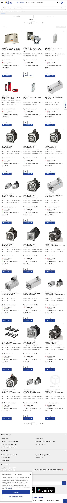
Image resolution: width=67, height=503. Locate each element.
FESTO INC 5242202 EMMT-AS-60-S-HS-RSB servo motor (11, 294)
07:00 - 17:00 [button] (29, 2)
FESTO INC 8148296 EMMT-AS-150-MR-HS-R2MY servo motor (54, 196)
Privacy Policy (39, 438)
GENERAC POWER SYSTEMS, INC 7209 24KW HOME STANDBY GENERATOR (11, 49)
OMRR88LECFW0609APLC (9, 341)
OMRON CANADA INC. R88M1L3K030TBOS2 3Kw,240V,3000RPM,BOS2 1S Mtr (53, 148)
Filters (16, 16)
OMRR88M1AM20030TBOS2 (53, 390)
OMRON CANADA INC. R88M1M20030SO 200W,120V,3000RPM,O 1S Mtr (31, 344)
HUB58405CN (27, 47)
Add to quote (28, 75)
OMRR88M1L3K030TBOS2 (52, 145)
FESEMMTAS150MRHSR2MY (52, 194)
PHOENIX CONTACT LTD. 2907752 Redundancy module (32, 98)
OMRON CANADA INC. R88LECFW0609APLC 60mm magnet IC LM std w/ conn (11, 344)
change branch (39, 2)
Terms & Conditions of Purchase (45, 441)
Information (33, 435)
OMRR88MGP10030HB (8, 194)
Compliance (4, 438)
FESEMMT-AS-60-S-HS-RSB (9, 292)
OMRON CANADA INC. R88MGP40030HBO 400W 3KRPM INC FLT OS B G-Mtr (55, 295)
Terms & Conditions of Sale (9, 441)
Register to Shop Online (42, 455)
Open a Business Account (9, 455)
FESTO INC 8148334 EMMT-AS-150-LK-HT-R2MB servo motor (33, 294)
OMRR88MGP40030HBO (52, 292)
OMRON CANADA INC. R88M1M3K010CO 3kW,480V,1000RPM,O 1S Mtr (30, 197)
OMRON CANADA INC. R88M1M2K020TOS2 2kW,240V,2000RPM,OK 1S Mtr (31, 148)
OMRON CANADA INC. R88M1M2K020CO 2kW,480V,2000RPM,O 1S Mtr (9, 148)
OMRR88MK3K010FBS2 (51, 243)
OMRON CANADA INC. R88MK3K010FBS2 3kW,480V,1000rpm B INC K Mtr (55, 246)
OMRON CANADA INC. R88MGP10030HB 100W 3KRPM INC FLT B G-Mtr (11, 197)
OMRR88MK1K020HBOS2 (52, 341)
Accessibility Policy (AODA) (9, 447)
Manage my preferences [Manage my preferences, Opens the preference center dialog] (16, 496)
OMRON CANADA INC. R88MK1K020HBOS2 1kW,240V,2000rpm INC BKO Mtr (53, 344)
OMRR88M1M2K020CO (8, 145)
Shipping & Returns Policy (9, 444)
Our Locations (5, 457)
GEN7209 (4, 47)
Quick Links (33, 451)
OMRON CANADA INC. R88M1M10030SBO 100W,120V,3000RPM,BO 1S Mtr (31, 246)
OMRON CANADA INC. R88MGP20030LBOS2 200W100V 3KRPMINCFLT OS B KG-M (31, 393)
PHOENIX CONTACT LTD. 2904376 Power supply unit (54, 49)
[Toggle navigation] (2, 2)
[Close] (30, 474)
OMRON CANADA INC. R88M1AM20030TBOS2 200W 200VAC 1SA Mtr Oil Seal (55, 393)
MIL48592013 (5, 96)
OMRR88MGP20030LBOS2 (30, 390)
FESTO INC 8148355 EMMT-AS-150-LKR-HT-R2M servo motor (54, 98)
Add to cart (6, 75)
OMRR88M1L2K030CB (8, 243)
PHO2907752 (27, 96)
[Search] (33, 8)
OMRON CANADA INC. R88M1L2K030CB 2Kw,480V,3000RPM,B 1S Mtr (9, 246)
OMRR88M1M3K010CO (29, 194)
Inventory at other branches (11, 65)
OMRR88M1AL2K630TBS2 (8, 390)
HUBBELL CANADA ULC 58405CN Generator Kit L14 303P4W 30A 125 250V (32, 50)
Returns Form (39, 457)
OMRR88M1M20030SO (29, 341)
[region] (16, 487)
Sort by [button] (49, 16)
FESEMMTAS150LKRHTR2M (52, 96)
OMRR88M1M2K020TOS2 (30, 145)
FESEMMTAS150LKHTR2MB (30, 292)
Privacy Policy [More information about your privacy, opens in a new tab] (9, 488)
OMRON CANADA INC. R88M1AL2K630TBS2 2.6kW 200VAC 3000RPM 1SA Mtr (11, 393)
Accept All (16, 492)
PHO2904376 (49, 47)
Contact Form (5, 460)
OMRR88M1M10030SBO (29, 243)
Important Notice (40, 444)
